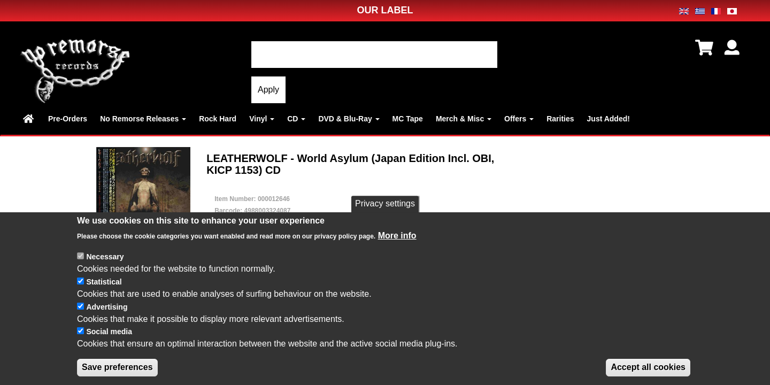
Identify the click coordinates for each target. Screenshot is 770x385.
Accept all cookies (648, 367)
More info (397, 235)
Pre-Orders (67, 118)
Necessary (105, 257)
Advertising (106, 307)
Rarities (560, 118)
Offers (519, 118)
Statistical (103, 282)
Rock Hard (217, 118)
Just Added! (608, 118)
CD (296, 118)
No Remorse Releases (143, 118)
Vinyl (261, 118)
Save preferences (117, 367)
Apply (268, 89)
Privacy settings (385, 204)
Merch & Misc (463, 118)
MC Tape (407, 118)
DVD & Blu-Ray (348, 118)
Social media (109, 332)
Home (29, 119)
